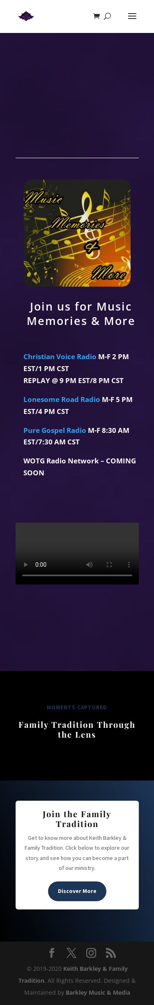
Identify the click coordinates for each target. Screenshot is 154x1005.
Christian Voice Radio (60, 356)
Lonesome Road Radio (61, 399)
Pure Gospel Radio (54, 430)
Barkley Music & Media (98, 992)
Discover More (77, 891)
